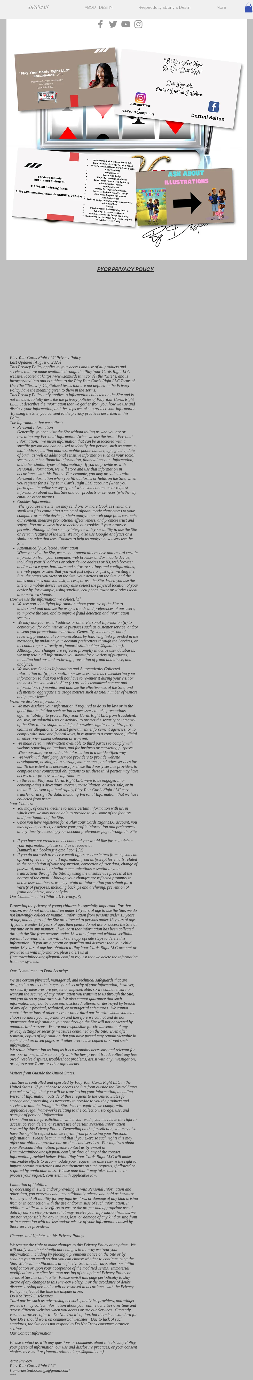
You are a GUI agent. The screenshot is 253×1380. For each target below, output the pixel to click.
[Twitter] (113, 24)
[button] (248, 7)
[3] (78, 896)
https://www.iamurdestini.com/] (69, 376)
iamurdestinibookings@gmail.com (93, 645)
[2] (80, 850)
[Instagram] (138, 24)
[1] (78, 599)
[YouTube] (125, 24)
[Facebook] (100, 24)
